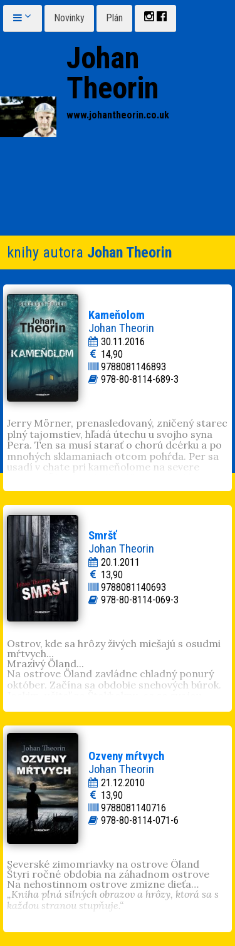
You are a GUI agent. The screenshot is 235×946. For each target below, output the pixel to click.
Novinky (69, 18)
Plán (114, 18)
